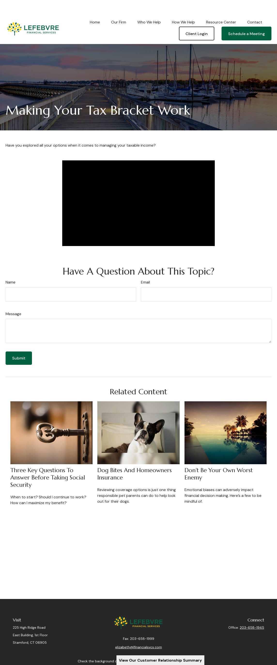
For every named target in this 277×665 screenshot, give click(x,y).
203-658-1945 (252, 614)
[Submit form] (19, 344)
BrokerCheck (189, 651)
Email (145, 268)
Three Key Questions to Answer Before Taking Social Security (47, 464)
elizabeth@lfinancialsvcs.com (138, 637)
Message (13, 300)
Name (10, 268)
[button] (95, 8)
